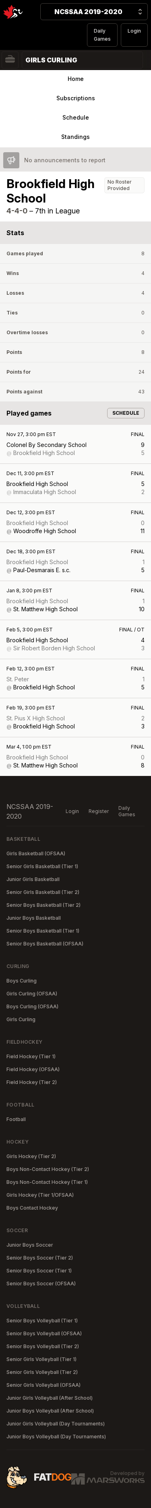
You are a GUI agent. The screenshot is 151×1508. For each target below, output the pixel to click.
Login (134, 31)
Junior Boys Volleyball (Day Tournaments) (56, 1437)
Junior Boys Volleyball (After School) (50, 1411)
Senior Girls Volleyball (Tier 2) (42, 1372)
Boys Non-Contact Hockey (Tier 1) (47, 1182)
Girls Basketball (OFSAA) (35, 853)
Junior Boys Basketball (33, 918)
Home (76, 78)
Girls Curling (20, 1019)
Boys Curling (21, 981)
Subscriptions (75, 98)
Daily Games (102, 35)
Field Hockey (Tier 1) (31, 1056)
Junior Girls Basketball (33, 879)
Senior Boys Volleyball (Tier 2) (42, 1346)
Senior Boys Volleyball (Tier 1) (42, 1321)
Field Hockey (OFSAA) (33, 1069)
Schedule (75, 117)
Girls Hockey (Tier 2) (31, 1156)
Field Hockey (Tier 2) (31, 1082)
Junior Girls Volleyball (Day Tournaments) (55, 1424)
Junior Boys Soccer (29, 1245)
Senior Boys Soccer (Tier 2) (39, 1258)
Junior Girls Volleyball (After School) (49, 1398)
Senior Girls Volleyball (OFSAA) (43, 1385)
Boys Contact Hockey (32, 1208)
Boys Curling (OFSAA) (32, 1006)
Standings (75, 136)
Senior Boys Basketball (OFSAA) (44, 944)
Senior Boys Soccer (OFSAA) (41, 1283)
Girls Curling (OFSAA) (31, 994)
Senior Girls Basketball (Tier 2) (42, 892)
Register (99, 811)
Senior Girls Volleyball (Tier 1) (41, 1359)
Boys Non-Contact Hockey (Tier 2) (47, 1169)
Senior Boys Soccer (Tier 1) (39, 1271)
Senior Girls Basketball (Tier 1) (42, 866)
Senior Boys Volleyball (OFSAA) (44, 1333)
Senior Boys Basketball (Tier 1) (42, 931)
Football (16, 1119)
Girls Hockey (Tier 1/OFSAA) (40, 1195)
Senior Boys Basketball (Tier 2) (43, 905)
